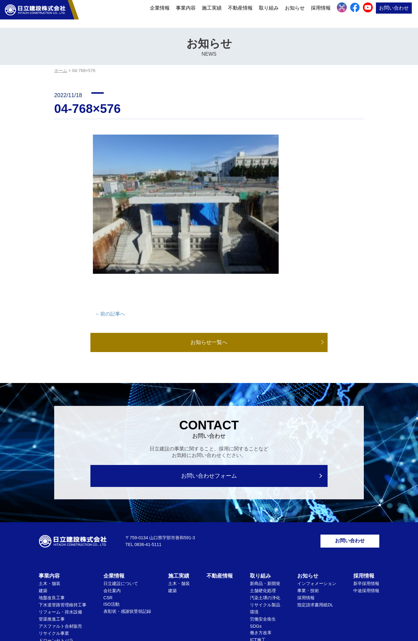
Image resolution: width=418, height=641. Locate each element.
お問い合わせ (394, 13)
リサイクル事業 (54, 566)
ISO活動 (111, 537)
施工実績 (212, 13)
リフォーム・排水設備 (60, 545)
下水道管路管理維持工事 (62, 538)
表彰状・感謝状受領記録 (127, 544)
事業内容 (186, 13)
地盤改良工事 (52, 530)
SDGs (255, 559)
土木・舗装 (49, 516)
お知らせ (295, 13)
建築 (43, 523)
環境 (254, 545)
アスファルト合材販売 (60, 559)
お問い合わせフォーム (209, 407)
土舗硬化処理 (263, 523)
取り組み (269, 13)
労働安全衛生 (263, 552)
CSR (108, 530)
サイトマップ (231, 611)
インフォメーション (316, 516)
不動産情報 (240, 13)
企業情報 (160, 13)
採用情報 (321, 13)
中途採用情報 (366, 523)
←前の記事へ (110, 244)
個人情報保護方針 (191, 611)
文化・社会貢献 (265, 580)
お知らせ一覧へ (209, 273)
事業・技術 (308, 523)
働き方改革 (261, 565)
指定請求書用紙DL (315, 538)
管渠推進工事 (52, 552)
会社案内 (112, 523)
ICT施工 (258, 572)
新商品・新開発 (265, 516)
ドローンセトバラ (56, 573)
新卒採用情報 (366, 516)
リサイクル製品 (265, 538)
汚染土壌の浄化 (265, 530)
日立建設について (120, 516)
